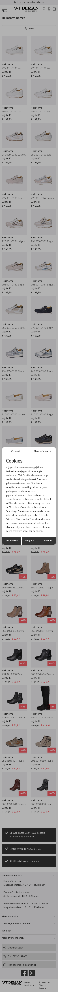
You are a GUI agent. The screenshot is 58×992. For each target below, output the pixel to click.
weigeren (30, 541)
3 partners (36, 483)
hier (38, 519)
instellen (47, 541)
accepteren (12, 541)
